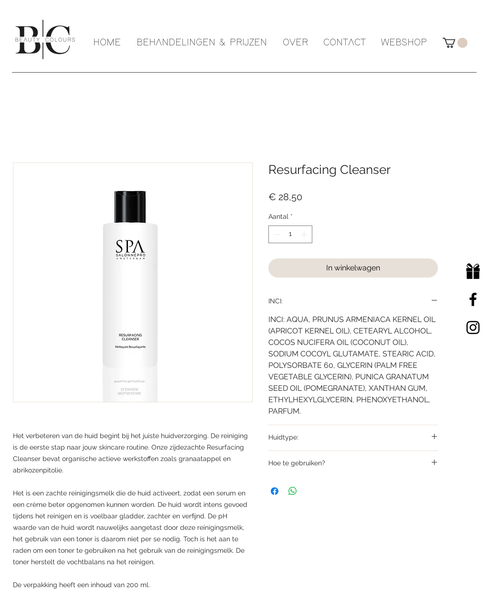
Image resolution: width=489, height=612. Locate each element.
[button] (455, 43)
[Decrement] (276, 234)
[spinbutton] (290, 234)
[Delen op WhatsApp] (292, 491)
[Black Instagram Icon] (473, 327)
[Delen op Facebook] (274, 491)
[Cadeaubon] (473, 271)
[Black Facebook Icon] (473, 299)
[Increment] (305, 234)
